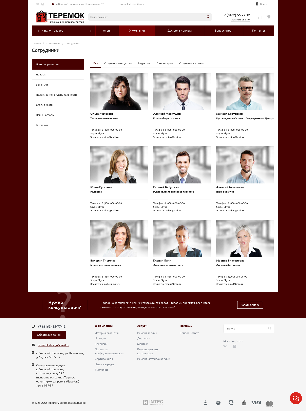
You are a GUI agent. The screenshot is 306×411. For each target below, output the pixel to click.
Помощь (186, 325)
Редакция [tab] (144, 63)
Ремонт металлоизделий (153, 358)
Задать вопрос (250, 304)
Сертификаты (44, 104)
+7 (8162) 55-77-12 (236, 15)
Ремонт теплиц (147, 333)
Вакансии (42, 84)
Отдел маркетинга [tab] (191, 63)
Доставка (143, 338)
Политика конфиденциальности (56, 94)
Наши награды (45, 114)
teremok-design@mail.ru (132, 4)
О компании (104, 325)
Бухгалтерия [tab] (165, 63)
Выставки (42, 125)
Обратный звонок (49, 334)
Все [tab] (95, 63)
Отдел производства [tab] (118, 63)
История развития (47, 64)
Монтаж (142, 343)
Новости (41, 74)
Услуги (142, 325)
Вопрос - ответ (189, 333)
